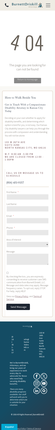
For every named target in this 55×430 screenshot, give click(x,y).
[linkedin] (36, 391)
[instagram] (36, 383)
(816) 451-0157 (15, 182)
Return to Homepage (27, 79)
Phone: (9, 227)
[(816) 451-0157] (7, 6)
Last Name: (11, 204)
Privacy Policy (21, 296)
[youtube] (44, 383)
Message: (10, 251)
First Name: (11, 192)
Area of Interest (13, 239)
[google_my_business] (44, 391)
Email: (9, 215)
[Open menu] (48, 5)
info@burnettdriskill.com (26, 344)
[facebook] (36, 376)
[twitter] (44, 376)
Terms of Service (34, 428)
